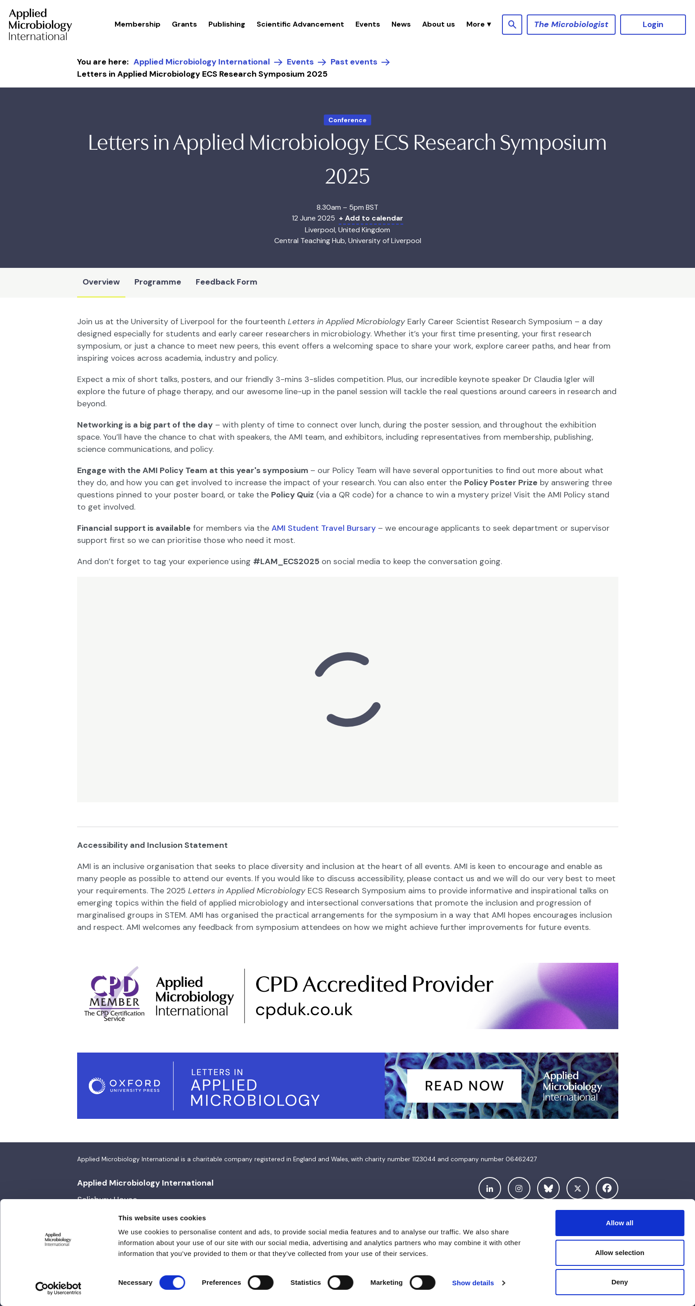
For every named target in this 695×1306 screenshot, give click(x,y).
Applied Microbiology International (201, 61)
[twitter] (577, 1188)
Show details (473, 1283)
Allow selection (619, 1252)
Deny (620, 1282)
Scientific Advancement (300, 24)
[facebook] (607, 1188)
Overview (101, 281)
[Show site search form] (512, 24)
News (401, 24)
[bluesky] (548, 1188)
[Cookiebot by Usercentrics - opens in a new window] (58, 1288)
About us (438, 24)
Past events (354, 61)
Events (367, 24)
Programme (157, 281)
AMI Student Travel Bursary (324, 528)
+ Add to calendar (371, 218)
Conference (347, 120)
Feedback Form (227, 281)
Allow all (620, 1223)
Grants (184, 24)
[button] (478, 24)
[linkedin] (490, 1188)
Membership (138, 24)
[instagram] (519, 1188)
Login (653, 24)
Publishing (226, 24)
